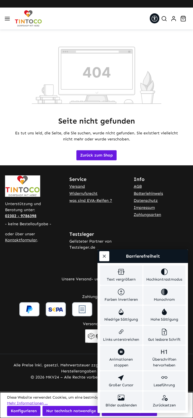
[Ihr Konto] (173, 18)
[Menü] (7, 18)
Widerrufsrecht (83, 193)
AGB (138, 186)
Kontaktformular (21, 240)
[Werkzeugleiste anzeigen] (154, 18)
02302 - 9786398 (20, 215)
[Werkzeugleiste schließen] (104, 256)
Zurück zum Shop (96, 155)
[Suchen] (164, 18)
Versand (77, 186)
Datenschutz (146, 200)
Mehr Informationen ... (27, 403)
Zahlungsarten (147, 214)
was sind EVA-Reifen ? (90, 200)
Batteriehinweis (148, 193)
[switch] (121, 275)
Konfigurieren (24, 410)
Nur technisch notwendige (71, 410)
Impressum (144, 207)
